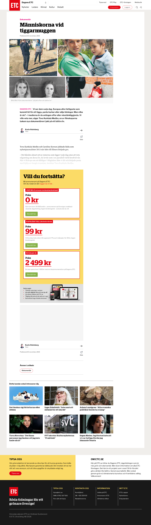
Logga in (127, 7)
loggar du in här (46, 184)
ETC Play (113, 2)
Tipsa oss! (102, 2)
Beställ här (31, 214)
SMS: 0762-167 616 (60, 496)
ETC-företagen (125, 2)
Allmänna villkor (103, 499)
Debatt (60, 7)
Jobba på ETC (102, 492)
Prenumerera (114, 7)
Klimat (44, 7)
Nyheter (25, 7)
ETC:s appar (123, 492)
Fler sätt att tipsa (59, 499)
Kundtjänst (79, 492)
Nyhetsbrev (123, 496)
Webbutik (138, 2)
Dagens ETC (34, 2)
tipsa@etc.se (58, 492)
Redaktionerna (80, 499)
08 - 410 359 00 (81, 496)
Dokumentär (25, 19)
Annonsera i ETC (103, 496)
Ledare (35, 7)
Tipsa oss (15, 473)
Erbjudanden (124, 499)
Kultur (52, 7)
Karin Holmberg (32, 129)
